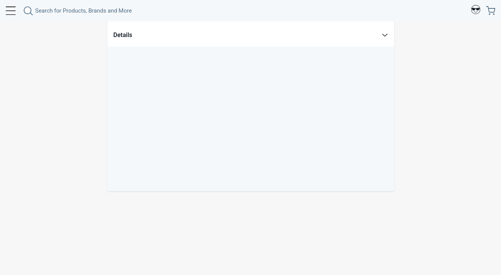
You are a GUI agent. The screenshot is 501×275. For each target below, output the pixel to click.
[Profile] (475, 10)
